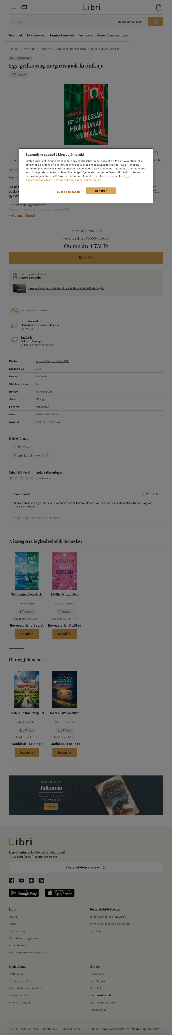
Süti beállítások (68, 191)
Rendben (101, 190)
